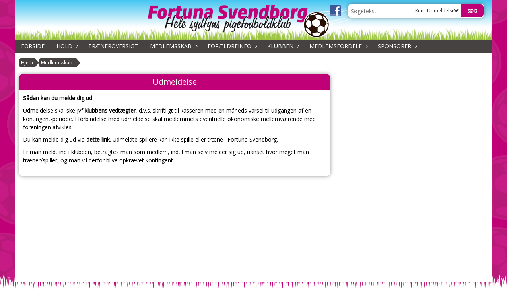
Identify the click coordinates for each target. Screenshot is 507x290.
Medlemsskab (173, 46)
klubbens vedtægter (109, 110)
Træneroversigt (113, 46)
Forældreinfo (231, 46)
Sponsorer (396, 46)
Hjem (27, 62)
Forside (33, 46)
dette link (98, 139)
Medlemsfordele (337, 46)
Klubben (282, 46)
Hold (66, 46)
